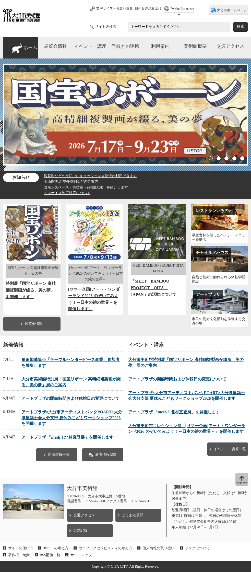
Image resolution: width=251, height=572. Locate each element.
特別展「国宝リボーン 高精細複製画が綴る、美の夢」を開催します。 (31, 290)
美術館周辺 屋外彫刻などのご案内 (71, 181)
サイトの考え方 (55, 548)
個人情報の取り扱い (158, 548)
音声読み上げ (152, 8)
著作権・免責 (19, 555)
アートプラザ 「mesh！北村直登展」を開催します (67, 437)
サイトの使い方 (20, 548)
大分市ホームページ (232, 10)
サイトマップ (81, 555)
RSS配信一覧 (50, 555)
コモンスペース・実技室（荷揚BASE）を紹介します (86, 187)
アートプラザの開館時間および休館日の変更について (70, 398)
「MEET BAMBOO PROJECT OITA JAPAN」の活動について (153, 287)
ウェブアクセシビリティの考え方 (105, 548)
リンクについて (197, 548)
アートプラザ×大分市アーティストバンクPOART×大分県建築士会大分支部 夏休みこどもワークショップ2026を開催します (71, 418)
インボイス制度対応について (67, 193)
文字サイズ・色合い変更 (114, 8)
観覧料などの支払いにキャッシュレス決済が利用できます (90, 176)
